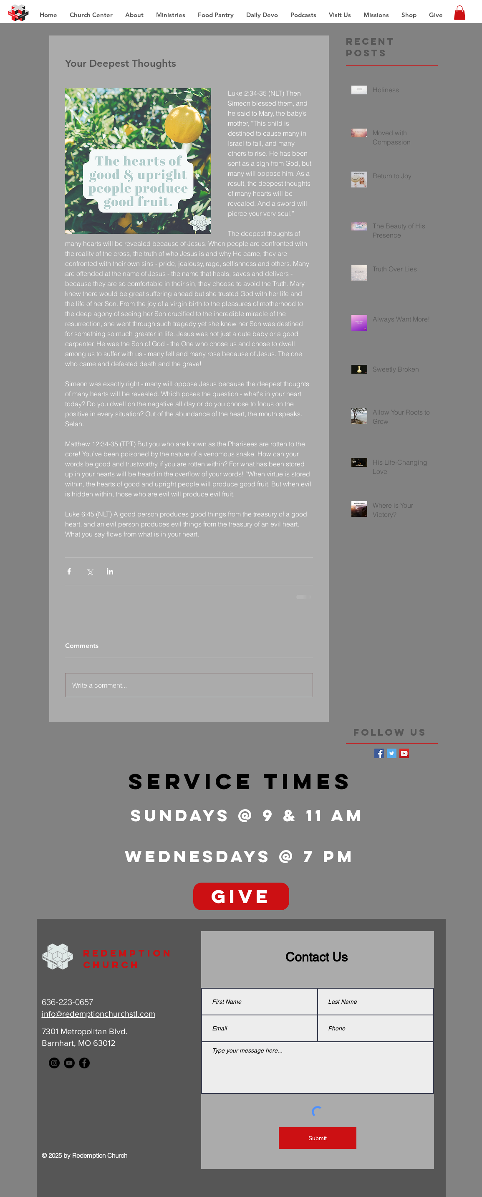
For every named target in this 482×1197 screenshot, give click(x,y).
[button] (376, 15)
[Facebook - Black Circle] (84, 1063)
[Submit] (317, 1138)
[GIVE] (241, 896)
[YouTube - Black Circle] (69, 1063)
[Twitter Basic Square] (391, 753)
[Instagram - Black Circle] (54, 1063)
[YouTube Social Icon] (404, 753)
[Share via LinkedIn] (110, 571)
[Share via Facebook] (69, 571)
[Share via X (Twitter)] (89, 571)
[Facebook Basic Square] (379, 753)
